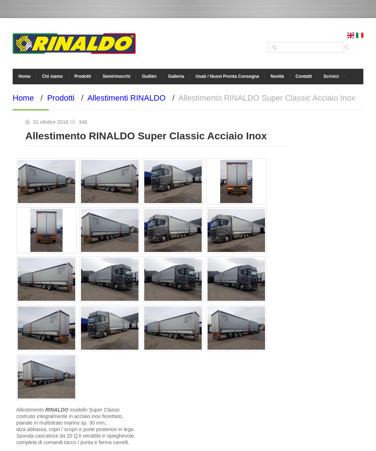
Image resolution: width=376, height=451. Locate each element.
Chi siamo (52, 76)
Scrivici (331, 76)
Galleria (176, 76)
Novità (277, 76)
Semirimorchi (117, 76)
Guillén (149, 76)
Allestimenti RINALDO (126, 97)
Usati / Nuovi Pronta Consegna (227, 76)
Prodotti (82, 76)
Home (24, 76)
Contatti (303, 76)
